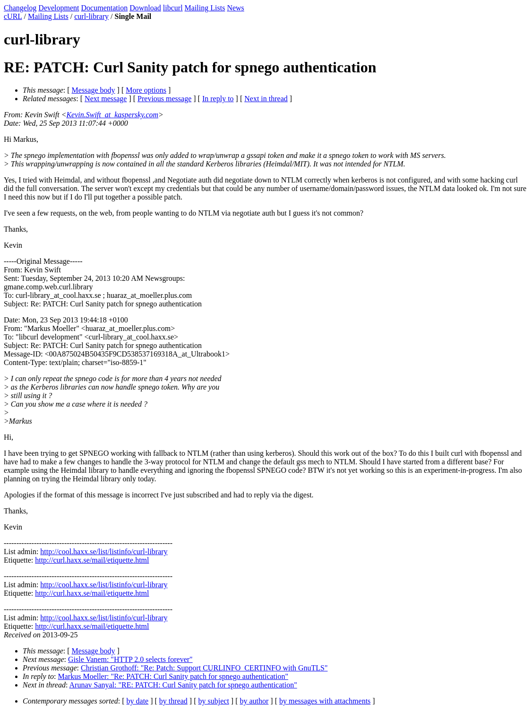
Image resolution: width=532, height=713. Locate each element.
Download (145, 8)
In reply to (218, 99)
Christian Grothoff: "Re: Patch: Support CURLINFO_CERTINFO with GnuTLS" (204, 668)
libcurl (173, 8)
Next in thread (266, 99)
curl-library (91, 16)
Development (58, 8)
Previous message (164, 99)
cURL (13, 16)
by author (254, 701)
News (235, 8)
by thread (173, 701)
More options (146, 90)
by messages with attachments (324, 701)
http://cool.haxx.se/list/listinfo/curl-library (103, 552)
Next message (106, 99)
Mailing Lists (205, 8)
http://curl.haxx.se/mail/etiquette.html (92, 560)
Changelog (20, 8)
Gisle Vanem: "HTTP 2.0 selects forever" (130, 659)
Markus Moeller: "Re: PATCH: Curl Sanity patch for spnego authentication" (173, 676)
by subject (213, 701)
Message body (93, 90)
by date (138, 701)
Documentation (104, 8)
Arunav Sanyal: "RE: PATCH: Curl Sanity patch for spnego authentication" (183, 685)
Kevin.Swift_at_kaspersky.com (112, 115)
